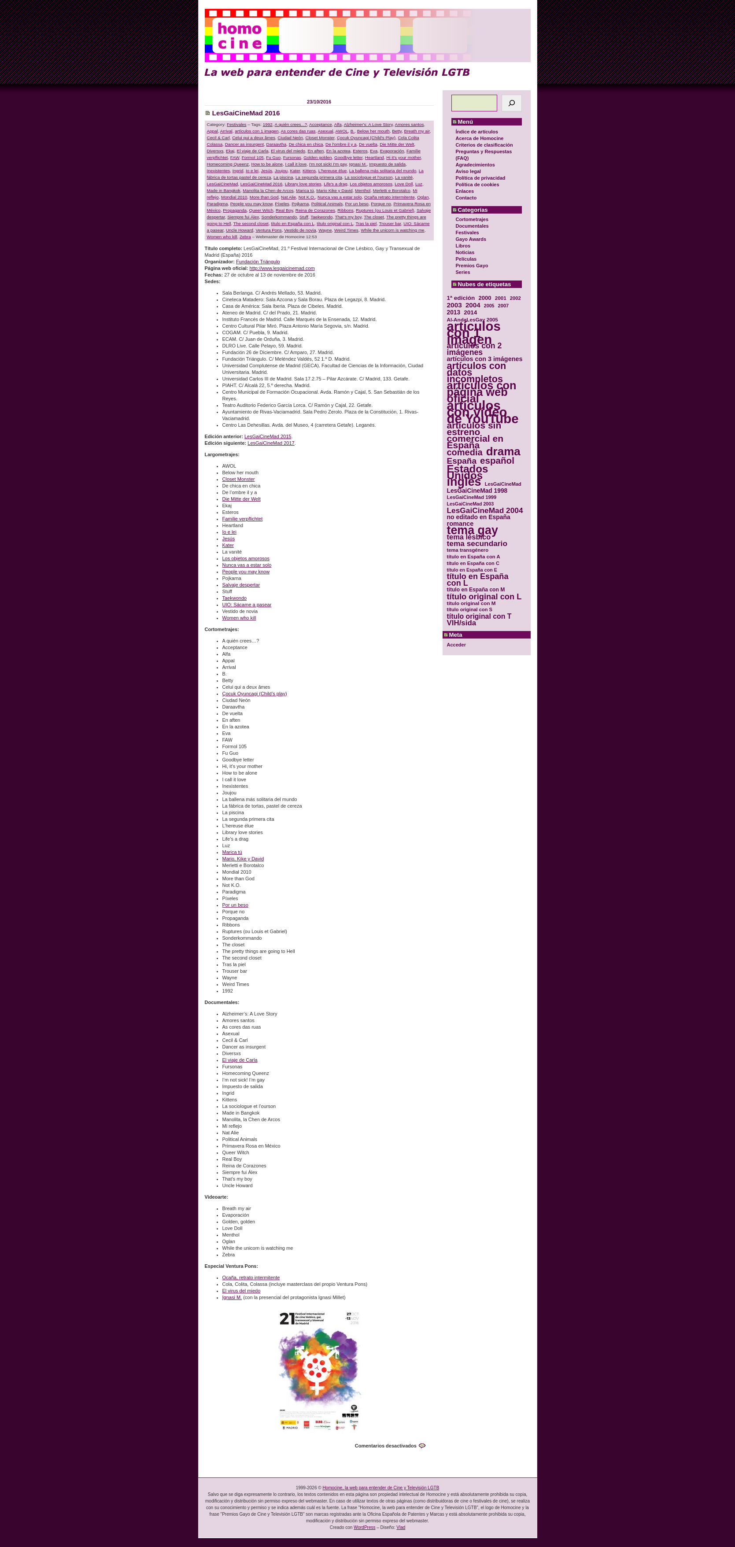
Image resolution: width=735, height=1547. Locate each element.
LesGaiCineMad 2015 (267, 436)
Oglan (422, 197)
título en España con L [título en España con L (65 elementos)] (478, 580)
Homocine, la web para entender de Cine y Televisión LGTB (380, 1487)
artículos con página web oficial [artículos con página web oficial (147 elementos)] (482, 392)
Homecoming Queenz (228, 164)
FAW (234, 157)
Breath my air (417, 131)
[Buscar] (512, 103)
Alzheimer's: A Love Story (368, 124)
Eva (373, 150)
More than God (264, 197)
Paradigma (217, 203)
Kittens (309, 170)
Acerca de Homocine (480, 138)
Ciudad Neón (290, 137)
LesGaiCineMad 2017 (270, 443)
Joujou (281, 170)
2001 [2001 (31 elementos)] (500, 298)
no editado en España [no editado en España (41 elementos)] (478, 517)
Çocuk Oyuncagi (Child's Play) (366, 137)
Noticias (465, 252)
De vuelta (368, 144)
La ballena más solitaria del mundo (383, 170)
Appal (212, 131)
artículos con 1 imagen (256, 131)
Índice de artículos (477, 131)
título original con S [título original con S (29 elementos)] (469, 609)
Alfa (338, 124)
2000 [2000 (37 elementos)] (484, 298)
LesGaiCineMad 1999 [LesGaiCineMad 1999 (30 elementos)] (472, 497)
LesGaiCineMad (222, 183)
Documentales (472, 226)
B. (353, 131)
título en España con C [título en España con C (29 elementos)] (473, 563)
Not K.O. (307, 197)
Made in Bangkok (223, 190)
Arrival (226, 131)
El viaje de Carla (253, 150)
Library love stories (303, 183)
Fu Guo (273, 157)
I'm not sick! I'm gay (328, 164)
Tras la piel (366, 223)
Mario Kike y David (334, 190)
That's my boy (348, 216)
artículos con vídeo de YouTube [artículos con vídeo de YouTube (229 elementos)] (483, 412)
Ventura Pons (268, 230)
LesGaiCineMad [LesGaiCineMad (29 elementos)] (503, 484)
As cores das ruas (298, 131)
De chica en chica (306, 144)
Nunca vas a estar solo (340, 197)
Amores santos (409, 124)
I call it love (296, 164)
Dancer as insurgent (244, 144)
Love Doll (404, 183)
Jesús (267, 170)
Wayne (325, 230)
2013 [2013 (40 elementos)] (454, 312)
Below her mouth (373, 131)
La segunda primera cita (318, 177)
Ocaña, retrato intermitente (251, 1277)
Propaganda (235, 210)
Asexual (325, 131)
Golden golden (317, 157)
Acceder (456, 644)
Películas (466, 259)
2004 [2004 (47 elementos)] (472, 305)
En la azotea (338, 150)
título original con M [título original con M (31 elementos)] (471, 603)
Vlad (400, 1527)
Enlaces (465, 191)
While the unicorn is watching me (392, 230)
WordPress (364, 1527)
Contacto (466, 197)
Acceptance (320, 124)
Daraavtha (276, 144)
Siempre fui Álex (243, 216)
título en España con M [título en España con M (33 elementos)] (476, 590)
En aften (315, 150)
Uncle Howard (239, 230)
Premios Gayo (472, 265)
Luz (418, 183)
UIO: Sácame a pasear (247, 604)
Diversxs (215, 150)
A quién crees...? (291, 124)
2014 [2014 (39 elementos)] (470, 312)
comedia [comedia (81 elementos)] (465, 452)
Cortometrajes (472, 219)
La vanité (404, 177)
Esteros (360, 150)
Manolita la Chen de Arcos (268, 190)
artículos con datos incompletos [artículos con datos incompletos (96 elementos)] (476, 372)
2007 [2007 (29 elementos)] (503, 305)
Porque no (381, 203)
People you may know (251, 203)
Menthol (362, 190)
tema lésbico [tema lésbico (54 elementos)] (469, 537)
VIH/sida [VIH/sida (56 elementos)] (461, 623)
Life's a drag (335, 183)
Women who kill (222, 236)
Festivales (467, 232)
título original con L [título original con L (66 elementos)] (484, 596)
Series (463, 272)
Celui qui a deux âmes (253, 137)
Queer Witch (261, 210)
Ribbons (345, 210)
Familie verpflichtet (242, 518)
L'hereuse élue (332, 170)
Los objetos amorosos (371, 183)
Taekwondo (321, 216)
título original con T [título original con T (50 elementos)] (479, 616)
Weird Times (346, 230)
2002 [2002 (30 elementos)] (515, 298)
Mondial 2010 (234, 197)
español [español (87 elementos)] (497, 460)
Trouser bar (390, 223)
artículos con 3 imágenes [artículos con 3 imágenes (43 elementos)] (485, 359)
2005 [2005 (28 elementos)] (489, 305)
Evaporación (392, 150)
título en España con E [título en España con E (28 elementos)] (472, 569)
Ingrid (238, 170)
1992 (268, 124)
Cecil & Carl (218, 137)
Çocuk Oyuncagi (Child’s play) (254, 693)
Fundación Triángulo (258, 261)
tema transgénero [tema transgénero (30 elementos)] (468, 550)
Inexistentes (218, 170)
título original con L (335, 223)
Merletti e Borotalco (391, 190)
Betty (397, 131)
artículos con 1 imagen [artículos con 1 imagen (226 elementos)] (474, 333)
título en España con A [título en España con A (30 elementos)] (473, 556)
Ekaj (230, 150)
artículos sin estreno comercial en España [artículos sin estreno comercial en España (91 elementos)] (475, 435)
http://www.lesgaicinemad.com (282, 268)
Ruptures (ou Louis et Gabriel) (385, 210)
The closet (374, 216)
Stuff (303, 216)
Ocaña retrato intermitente (389, 197)
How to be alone (267, 164)
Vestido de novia (300, 230)
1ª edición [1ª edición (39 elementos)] (461, 298)
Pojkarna (300, 203)
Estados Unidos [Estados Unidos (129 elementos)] (467, 472)
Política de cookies (477, 184)
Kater (295, 170)
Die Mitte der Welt (397, 144)
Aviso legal (468, 171)
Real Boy (284, 210)
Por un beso (357, 203)
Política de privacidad (481, 178)
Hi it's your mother (403, 157)
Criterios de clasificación (484, 145)
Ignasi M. (358, 164)
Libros (463, 245)
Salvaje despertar (241, 584)
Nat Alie (288, 197)
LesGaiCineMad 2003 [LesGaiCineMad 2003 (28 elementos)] (470, 503)
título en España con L (292, 223)
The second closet (251, 223)
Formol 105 (253, 157)
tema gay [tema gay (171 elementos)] (472, 530)
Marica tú (305, 190)
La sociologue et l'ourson (368, 177)
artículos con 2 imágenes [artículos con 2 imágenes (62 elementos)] (474, 349)
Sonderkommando (279, 216)
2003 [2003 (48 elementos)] (454, 305)
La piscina (283, 177)
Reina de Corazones (315, 210)
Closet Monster (320, 137)
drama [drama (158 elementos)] (503, 451)
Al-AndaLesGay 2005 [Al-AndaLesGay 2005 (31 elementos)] (472, 319)
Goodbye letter (348, 157)
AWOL (342, 131)
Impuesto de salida (387, 164)
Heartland (374, 157)
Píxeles (282, 203)
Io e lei (252, 170)
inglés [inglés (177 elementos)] (464, 482)
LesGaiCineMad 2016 (246, 113)
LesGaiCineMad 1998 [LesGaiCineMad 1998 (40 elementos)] (477, 490)
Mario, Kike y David (243, 858)
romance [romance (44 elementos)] (460, 524)
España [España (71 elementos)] (461, 461)
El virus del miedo (288, 150)
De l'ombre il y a (341, 144)
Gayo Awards (471, 239)
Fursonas (292, 157)
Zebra (245, 236)
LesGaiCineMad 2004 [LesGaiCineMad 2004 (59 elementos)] (485, 510)
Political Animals (327, 203)
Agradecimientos (475, 164)
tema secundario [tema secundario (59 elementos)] (477, 543)
